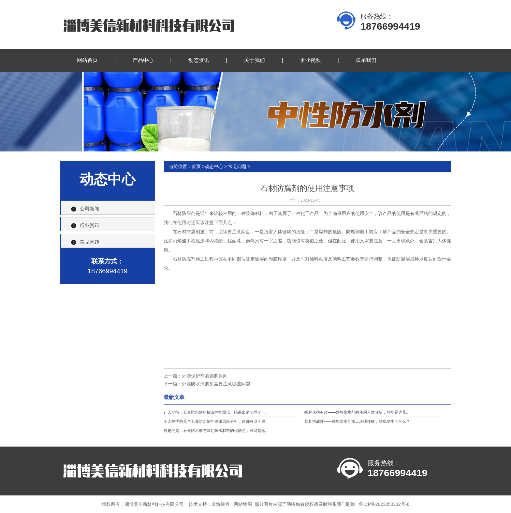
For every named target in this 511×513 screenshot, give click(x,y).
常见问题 (89, 242)
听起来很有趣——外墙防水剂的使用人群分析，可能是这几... (356, 412)
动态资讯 (198, 60)
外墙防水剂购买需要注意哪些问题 (216, 383)
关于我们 (254, 60)
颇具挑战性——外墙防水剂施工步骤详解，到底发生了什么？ (357, 421)
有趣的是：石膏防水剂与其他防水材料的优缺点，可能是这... (216, 430)
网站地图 (243, 504)
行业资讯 (89, 225)
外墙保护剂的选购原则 (204, 375)
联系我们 (366, 60)
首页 (196, 166)
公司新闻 (89, 208)
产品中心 (143, 60)
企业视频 (310, 60)
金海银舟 (221, 504)
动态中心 (214, 166)
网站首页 (87, 60)
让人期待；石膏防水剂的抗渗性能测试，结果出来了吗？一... (216, 412)
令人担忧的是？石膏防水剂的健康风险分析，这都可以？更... (216, 421)
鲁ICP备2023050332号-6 (384, 504)
